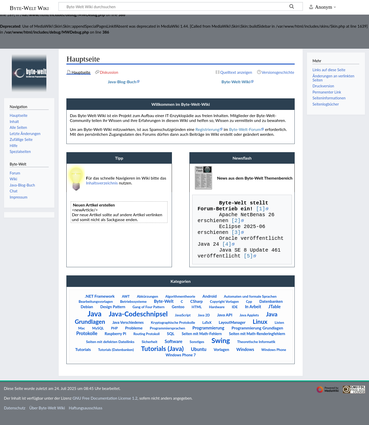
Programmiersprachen (167, 338)
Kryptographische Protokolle (173, 333)
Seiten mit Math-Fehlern (202, 344)
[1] (260, 210)
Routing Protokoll (146, 344)
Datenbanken (271, 311)
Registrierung (207, 129)
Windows (245, 359)
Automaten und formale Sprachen (250, 306)
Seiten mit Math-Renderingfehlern (257, 344)
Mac (81, 338)
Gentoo (178, 317)
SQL (170, 343)
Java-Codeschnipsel (138, 324)
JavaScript (183, 325)
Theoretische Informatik (256, 352)
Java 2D (204, 325)
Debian (87, 317)
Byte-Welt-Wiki (235, 81)
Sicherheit (150, 352)
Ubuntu (198, 359)
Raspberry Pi (115, 343)
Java (95, 323)
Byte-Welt (163, 311)
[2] (236, 224)
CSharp (196, 311)
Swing (220, 350)
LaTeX (206, 332)
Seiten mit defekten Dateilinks (110, 352)
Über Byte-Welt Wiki (47, 418)
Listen (279, 332)
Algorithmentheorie (180, 307)
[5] (248, 265)
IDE (235, 317)
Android (209, 306)
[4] (226, 251)
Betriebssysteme (133, 311)
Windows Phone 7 (181, 365)
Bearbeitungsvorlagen (96, 311)
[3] (236, 238)
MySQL (98, 338)
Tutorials (83, 359)
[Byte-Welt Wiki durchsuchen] (181, 6)
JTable (274, 316)
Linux (260, 331)
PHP (114, 338)
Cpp (249, 312)
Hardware (216, 317)
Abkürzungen (147, 306)
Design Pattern (112, 317)
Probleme (133, 338)
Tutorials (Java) (162, 358)
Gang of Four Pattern (148, 317)
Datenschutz (14, 418)
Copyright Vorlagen (224, 312)
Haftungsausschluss (85, 418)
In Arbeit (253, 316)
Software (173, 351)
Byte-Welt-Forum (245, 129)
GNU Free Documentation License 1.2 (105, 408)
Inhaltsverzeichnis (102, 182)
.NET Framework (100, 306)
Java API (224, 325)
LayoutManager (232, 332)
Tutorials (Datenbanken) (116, 360)
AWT (126, 307)
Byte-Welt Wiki (29, 8)
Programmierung (208, 338)
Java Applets (249, 325)
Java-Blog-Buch (122, 81)
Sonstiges (197, 352)
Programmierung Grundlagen (257, 338)
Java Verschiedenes (128, 332)
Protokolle (86, 343)
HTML (197, 317)
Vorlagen (221, 359)
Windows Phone (273, 360)
